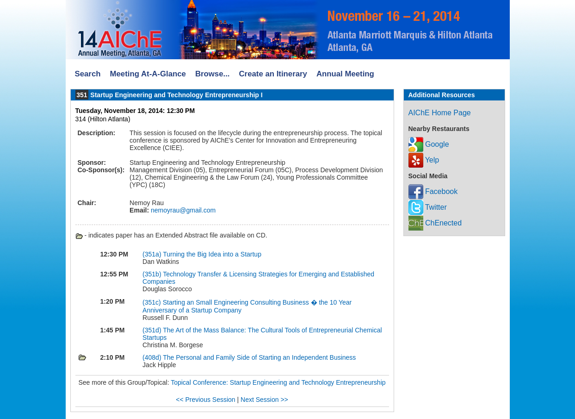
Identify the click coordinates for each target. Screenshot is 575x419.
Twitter (427, 207)
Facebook (433, 191)
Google (428, 144)
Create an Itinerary (273, 73)
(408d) (152, 357)
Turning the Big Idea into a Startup (212, 254)
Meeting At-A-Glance (147, 73)
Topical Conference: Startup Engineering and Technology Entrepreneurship (278, 382)
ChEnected (435, 223)
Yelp (423, 160)
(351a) (152, 254)
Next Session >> (264, 399)
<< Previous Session (205, 399)
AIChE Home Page (439, 113)
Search (88, 73)
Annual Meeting (345, 73)
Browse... (212, 73)
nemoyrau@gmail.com (182, 210)
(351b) (152, 274)
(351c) (152, 302)
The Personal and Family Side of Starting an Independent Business (259, 357)
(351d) (152, 330)
